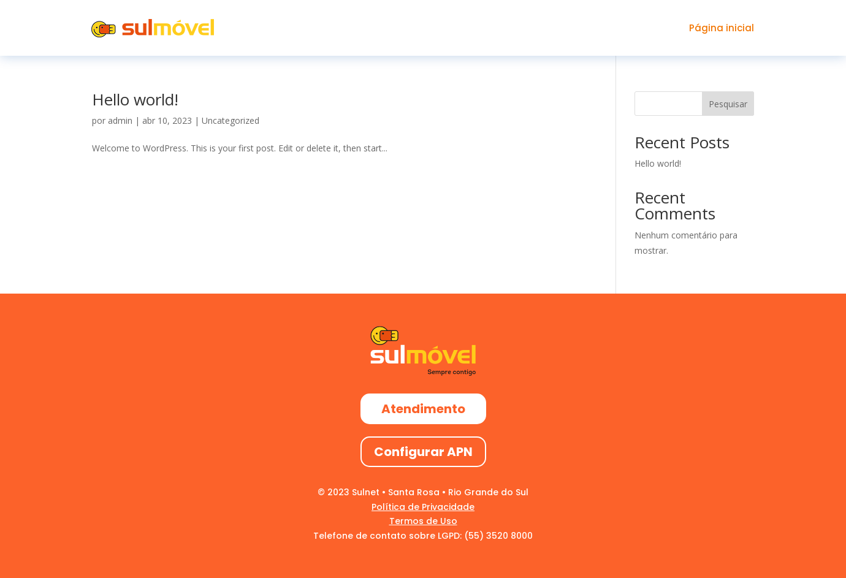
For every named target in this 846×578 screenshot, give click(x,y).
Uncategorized (230, 120)
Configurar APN (423, 451)
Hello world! (135, 99)
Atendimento (423, 408)
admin (120, 120)
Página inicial (721, 27)
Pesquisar (728, 104)
